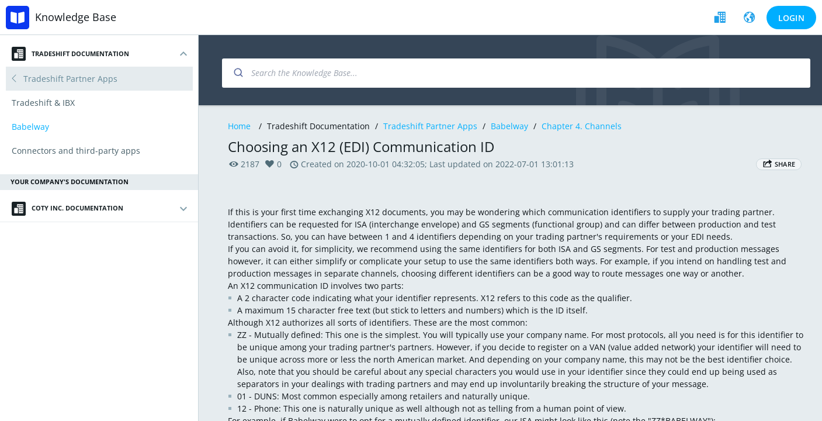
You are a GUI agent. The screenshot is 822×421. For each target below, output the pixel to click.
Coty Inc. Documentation (67, 209)
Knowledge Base (75, 17)
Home (239, 126)
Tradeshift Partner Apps (430, 126)
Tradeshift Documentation (70, 54)
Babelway (509, 126)
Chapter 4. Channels (582, 126)
